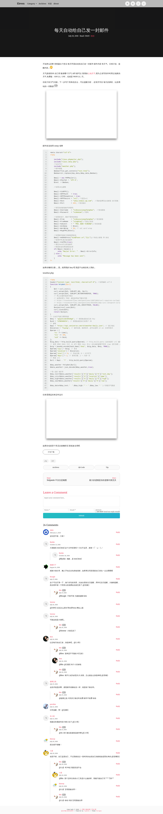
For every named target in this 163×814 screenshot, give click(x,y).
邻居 (50, 3)
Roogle (52, 577)
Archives (42, 3)
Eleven (20, 3)
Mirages (99, 811)
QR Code (81, 467)
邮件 (53, 461)
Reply (118, 532)
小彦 (51, 751)
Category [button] (31, 3)
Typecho (86, 811)
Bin (60, 590)
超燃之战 (53, 681)
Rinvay (52, 739)
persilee (53, 704)
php (46, 461)
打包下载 (51, 452)
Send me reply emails (108, 512)
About (56, 3)
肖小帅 (52, 716)
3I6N (52, 530)
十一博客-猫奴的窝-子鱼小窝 (88, 809)
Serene (52, 602)
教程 (92, 36)
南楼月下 (53, 565)
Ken (51, 637)
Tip (107, 467)
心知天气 (91, 73)
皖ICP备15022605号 (67, 811)
